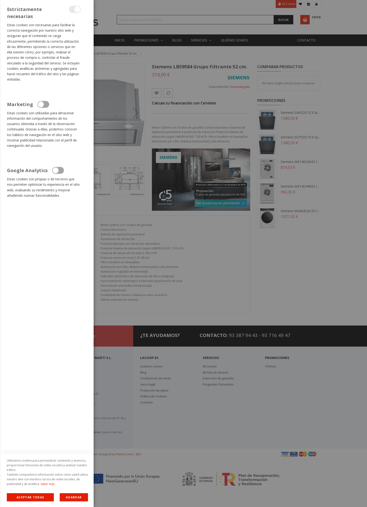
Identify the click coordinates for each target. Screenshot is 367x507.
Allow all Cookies (30, 497)
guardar (74, 497)
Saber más (47, 484)
